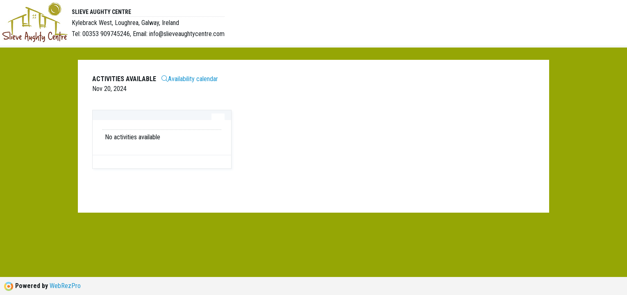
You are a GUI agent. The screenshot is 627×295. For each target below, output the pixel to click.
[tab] (218, 116)
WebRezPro (65, 286)
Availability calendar (189, 79)
